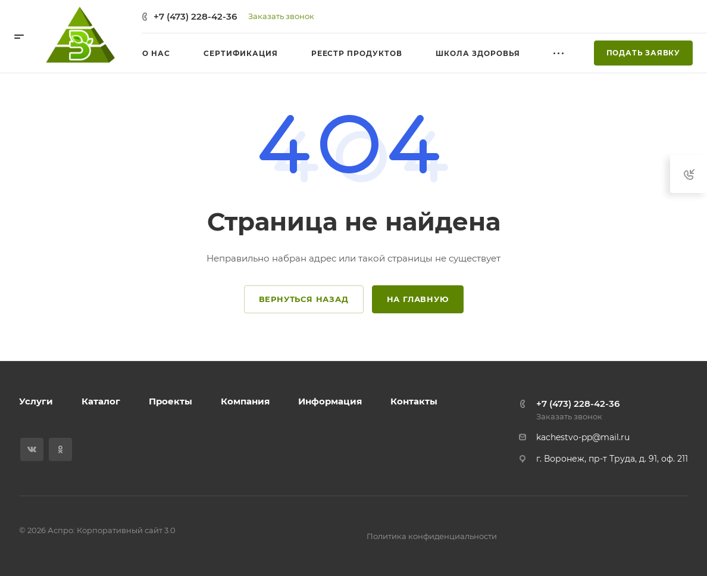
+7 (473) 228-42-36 (195, 16)
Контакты (413, 401)
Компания (245, 401)
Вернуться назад (304, 299)
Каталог (101, 401)
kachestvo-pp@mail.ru (583, 437)
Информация (330, 401)
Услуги (36, 401)
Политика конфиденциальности (432, 536)
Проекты (170, 401)
